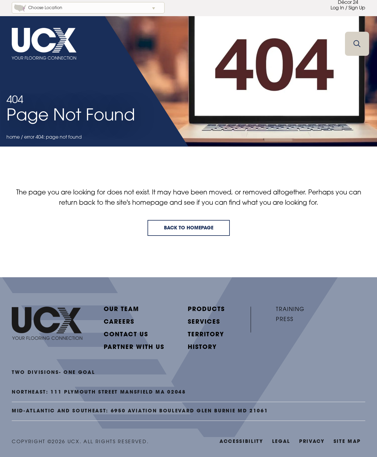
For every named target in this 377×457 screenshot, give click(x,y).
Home (13, 137)
